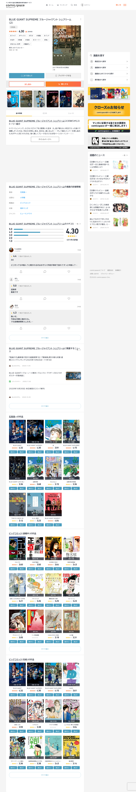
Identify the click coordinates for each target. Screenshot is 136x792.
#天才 (31, 35)
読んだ (22, 452)
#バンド (46, 35)
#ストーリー (37, 40)
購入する (63, 84)
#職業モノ (26, 44)
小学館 (22, 197)
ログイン (85, 5)
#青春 (20, 40)
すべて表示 (45, 338)
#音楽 (27, 40)
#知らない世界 (15, 44)
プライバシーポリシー (107, 273)
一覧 (76, 224)
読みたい (13, 452)
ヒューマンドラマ (26, 213)
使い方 (118, 5)
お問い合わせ (94, 273)
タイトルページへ (45, 139)
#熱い (46, 40)
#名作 (12, 40)
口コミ (45, 113)
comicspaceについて (97, 270)
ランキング (62, 5)
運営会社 (110, 270)
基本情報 (19, 113)
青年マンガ (24, 208)
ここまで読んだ (26, 76)
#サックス (22, 35)
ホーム (49, 5)
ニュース (71, 113)
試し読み (26, 84)
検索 (74, 5)
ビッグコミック (25, 203)
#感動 (38, 35)
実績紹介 (118, 270)
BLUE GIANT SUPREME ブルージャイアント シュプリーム (36, 121)
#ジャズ (13, 35)
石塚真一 (14, 27)
